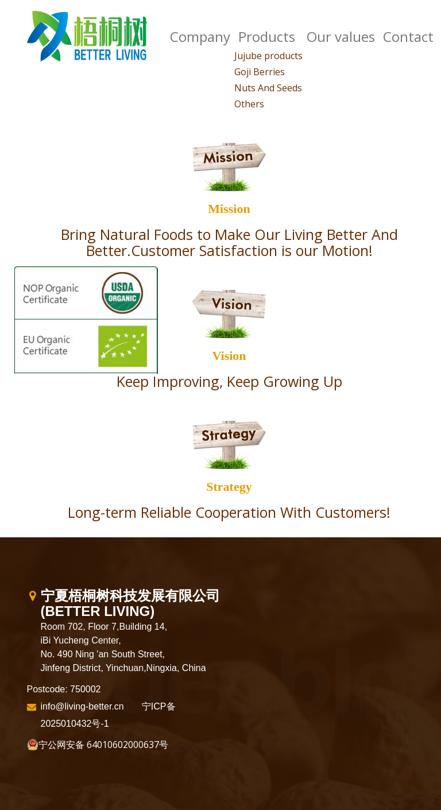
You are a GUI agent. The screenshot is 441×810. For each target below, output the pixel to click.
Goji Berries (259, 71)
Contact (408, 36)
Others (249, 104)
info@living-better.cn (82, 706)
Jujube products (268, 55)
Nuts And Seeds (268, 88)
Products (266, 36)
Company (200, 36)
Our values (341, 36)
